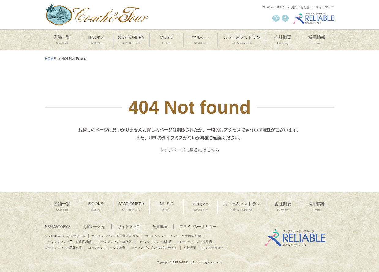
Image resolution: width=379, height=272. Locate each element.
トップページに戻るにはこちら (189, 149)
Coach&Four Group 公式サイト (65, 236)
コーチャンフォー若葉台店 (63, 247)
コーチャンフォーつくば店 (106, 247)
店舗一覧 (62, 40)
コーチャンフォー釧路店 (115, 242)
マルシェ (200, 40)
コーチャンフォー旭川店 (155, 242)
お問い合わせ (300, 7)
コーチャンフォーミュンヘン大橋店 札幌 (173, 236)
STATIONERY (131, 40)
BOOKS (96, 40)
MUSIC (166, 40)
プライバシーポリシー (198, 227)
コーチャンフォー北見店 (195, 242)
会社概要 (283, 40)
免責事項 (159, 227)
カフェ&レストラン (242, 40)
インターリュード (214, 247)
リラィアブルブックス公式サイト (154, 247)
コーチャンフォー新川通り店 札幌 (115, 236)
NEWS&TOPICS (274, 7)
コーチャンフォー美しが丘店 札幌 (68, 242)
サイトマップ (325, 7)
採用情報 (317, 40)
